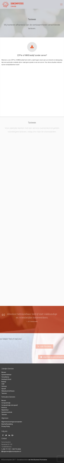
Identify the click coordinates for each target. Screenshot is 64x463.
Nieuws (3, 372)
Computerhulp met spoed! (9, 405)
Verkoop (4, 386)
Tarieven (4, 393)
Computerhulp (5, 403)
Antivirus (4, 407)
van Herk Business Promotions (37, 459)
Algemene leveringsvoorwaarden (11, 422)
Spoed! (3, 388)
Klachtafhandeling (7, 424)
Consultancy (5, 377)
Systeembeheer (6, 374)
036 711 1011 (7, 449)
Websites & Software (7, 391)
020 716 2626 (16, 449)
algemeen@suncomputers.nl (12, 451)
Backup (3, 381)
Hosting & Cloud (6, 379)
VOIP (2, 384)
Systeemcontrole (6, 412)
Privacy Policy (5, 426)
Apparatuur (5, 410)
